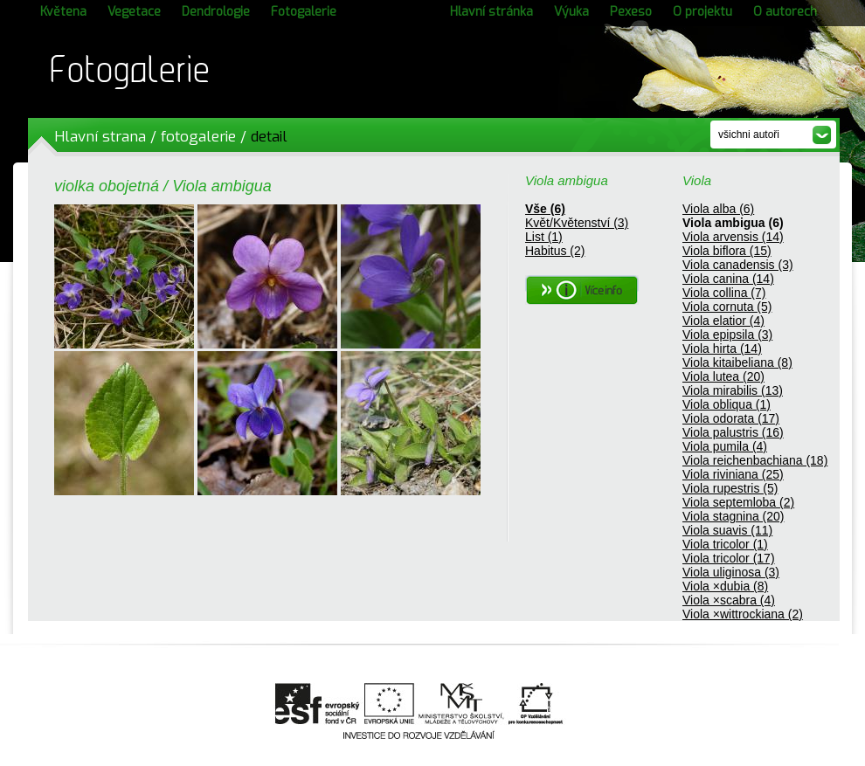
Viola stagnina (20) (733, 516)
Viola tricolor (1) (725, 544)
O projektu (702, 11)
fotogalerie (198, 137)
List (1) (544, 237)
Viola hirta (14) (722, 348)
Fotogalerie (303, 11)
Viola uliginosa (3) (730, 572)
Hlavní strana (100, 137)
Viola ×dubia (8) (725, 586)
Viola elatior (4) (723, 321)
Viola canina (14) (728, 279)
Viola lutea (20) (723, 376)
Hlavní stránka (491, 11)
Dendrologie (216, 11)
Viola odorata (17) (730, 418)
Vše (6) (545, 209)
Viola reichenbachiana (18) (754, 460)
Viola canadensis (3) (737, 265)
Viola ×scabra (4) (728, 600)
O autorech (785, 11)
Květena (63, 11)
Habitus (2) (555, 251)
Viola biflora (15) (727, 251)
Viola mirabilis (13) (732, 390)
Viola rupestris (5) (730, 488)
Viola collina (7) (723, 293)
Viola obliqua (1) (726, 404)
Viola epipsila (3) (727, 335)
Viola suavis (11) (727, 530)
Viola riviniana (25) (733, 474)
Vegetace (134, 11)
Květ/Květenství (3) (576, 223)
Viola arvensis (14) (733, 237)
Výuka (571, 11)
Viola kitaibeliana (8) (737, 362)
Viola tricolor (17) (728, 558)
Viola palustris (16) (733, 432)
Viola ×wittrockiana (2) (742, 614)
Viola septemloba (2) (738, 502)
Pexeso (631, 11)
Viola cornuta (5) (727, 307)
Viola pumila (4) (724, 446)
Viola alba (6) (718, 209)
